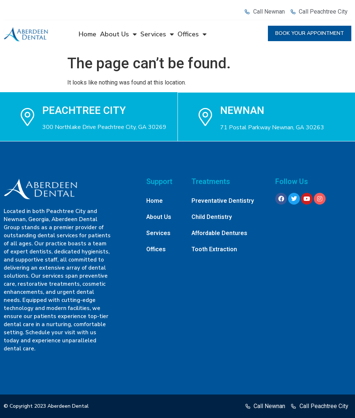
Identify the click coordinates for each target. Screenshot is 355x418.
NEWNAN (242, 110)
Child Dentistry (211, 217)
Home (87, 34)
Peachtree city (84, 110)
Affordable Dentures (219, 233)
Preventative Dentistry (222, 201)
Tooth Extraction (214, 249)
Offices (192, 34)
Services (157, 34)
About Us (118, 34)
